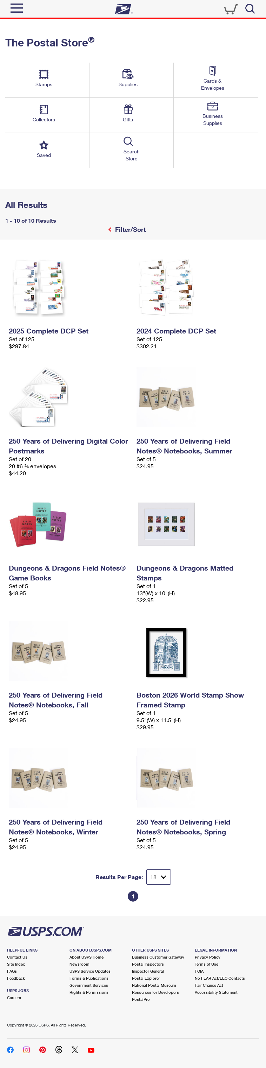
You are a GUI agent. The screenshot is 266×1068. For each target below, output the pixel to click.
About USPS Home (86, 957)
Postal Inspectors (148, 964)
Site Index (16, 964)
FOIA (199, 971)
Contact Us (17, 957)
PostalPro (141, 999)
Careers (14, 997)
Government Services (88, 985)
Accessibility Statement (216, 992)
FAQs (12, 971)
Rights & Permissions (88, 992)
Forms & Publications (88, 978)
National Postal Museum (154, 985)
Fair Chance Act (209, 985)
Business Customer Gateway (158, 957)
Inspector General (148, 971)
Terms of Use (206, 964)
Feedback (16, 978)
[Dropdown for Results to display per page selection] (158, 877)
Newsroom (79, 964)
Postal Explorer (146, 978)
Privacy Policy (207, 957)
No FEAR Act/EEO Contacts (220, 978)
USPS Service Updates (90, 971)
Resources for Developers (155, 992)
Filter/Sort (129, 229)
